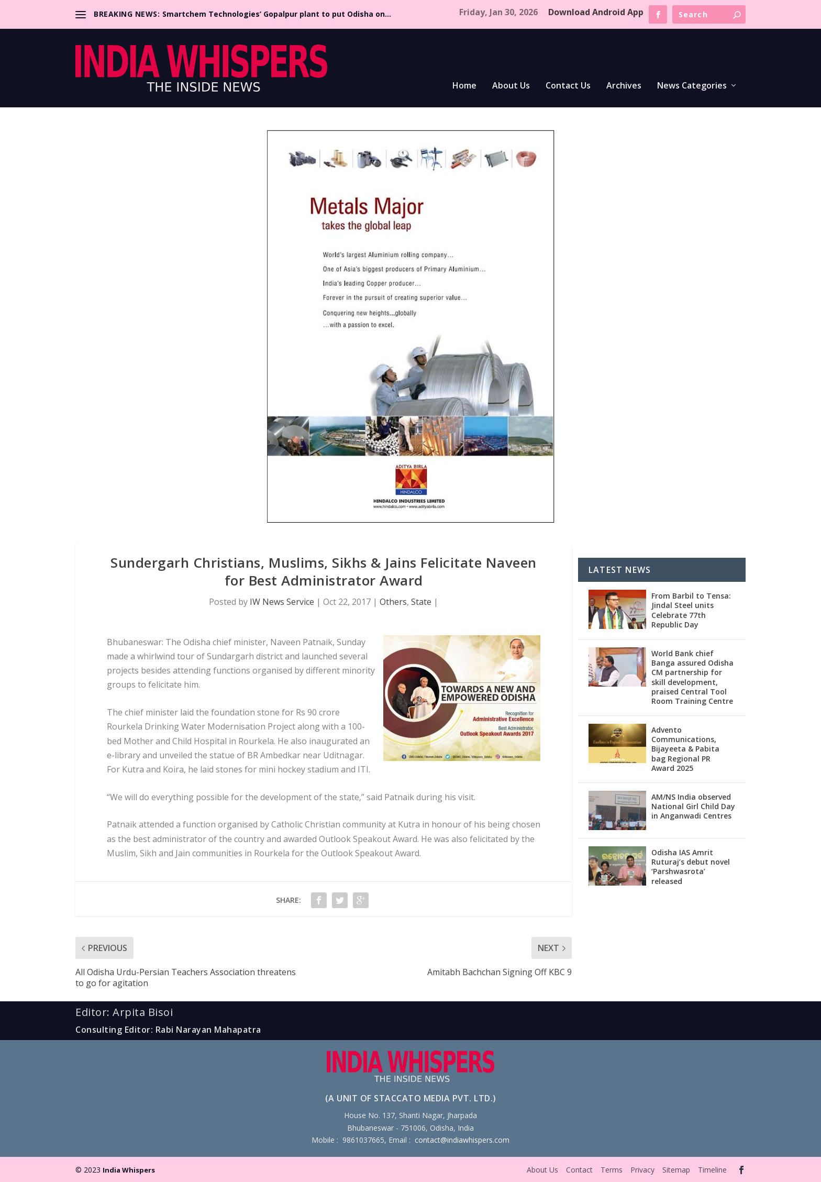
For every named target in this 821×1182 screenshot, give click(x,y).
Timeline (712, 1170)
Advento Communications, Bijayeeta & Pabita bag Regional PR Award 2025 (685, 749)
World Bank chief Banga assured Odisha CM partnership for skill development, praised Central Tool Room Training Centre (692, 677)
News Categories (692, 86)
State (421, 601)
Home (464, 86)
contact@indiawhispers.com (462, 1140)
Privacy (642, 1170)
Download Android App (596, 12)
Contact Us (568, 86)
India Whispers (129, 1170)
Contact (579, 1170)
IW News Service (282, 601)
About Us (511, 86)
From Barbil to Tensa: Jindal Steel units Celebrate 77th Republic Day (691, 610)
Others (393, 601)
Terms (612, 1170)
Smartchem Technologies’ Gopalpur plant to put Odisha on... (276, 14)
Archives (623, 86)
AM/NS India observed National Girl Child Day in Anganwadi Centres (693, 806)
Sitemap (676, 1170)
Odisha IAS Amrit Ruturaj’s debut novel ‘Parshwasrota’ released (690, 866)
